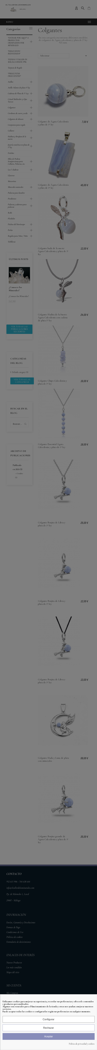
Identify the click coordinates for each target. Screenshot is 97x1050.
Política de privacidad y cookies (81, 1044)
